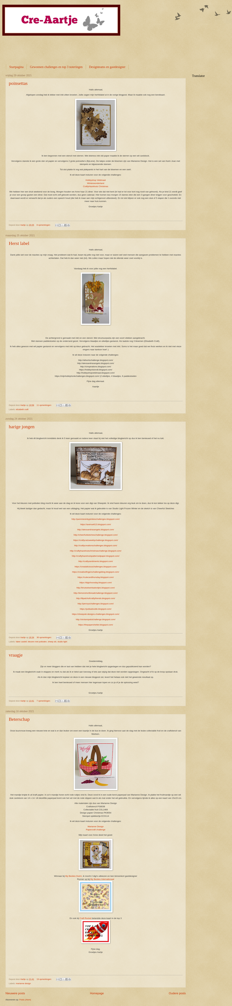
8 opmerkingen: (44, 225)
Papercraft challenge (95, 829)
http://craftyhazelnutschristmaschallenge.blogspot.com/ (95, 551)
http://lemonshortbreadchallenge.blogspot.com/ (96, 593)
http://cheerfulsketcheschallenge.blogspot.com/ (96, 535)
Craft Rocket (85, 918)
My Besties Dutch (73, 876)
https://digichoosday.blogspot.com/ (95, 582)
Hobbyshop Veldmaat (96, 180)
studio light (62, 641)
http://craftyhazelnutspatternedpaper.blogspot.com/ (95, 556)
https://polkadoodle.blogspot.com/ (95, 609)
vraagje (16, 654)
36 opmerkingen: (44, 637)
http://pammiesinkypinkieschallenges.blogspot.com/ (95, 519)
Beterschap (19, 719)
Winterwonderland (95, 183)
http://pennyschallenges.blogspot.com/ (96, 603)
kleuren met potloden (37, 641)
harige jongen (21, 426)
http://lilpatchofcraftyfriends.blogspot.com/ (95, 598)
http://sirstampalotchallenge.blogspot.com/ (95, 619)
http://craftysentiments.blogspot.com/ (95, 561)
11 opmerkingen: (44, 405)
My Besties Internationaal (102, 879)
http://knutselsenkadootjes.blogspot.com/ (95, 588)
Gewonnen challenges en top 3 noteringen (56, 67)
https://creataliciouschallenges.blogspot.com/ (96, 566)
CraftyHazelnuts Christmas (95, 186)
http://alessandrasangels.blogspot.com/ (95, 529)
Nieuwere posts (15, 993)
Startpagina (16, 67)
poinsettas (18, 83)
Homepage (97, 993)
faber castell (21, 641)
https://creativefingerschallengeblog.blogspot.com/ (95, 572)
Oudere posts (177, 993)
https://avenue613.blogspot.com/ (95, 524)
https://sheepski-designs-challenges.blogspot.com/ (95, 614)
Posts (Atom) (25, 999)
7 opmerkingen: (44, 701)
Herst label (19, 243)
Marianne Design (96, 826)
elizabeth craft (22, 409)
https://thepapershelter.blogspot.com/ (95, 625)
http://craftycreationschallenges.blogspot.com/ (95, 545)
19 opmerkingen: (44, 979)
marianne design (23, 983)
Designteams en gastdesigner (107, 67)
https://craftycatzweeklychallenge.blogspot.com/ (95, 540)
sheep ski (52, 641)
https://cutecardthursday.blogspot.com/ (95, 577)
